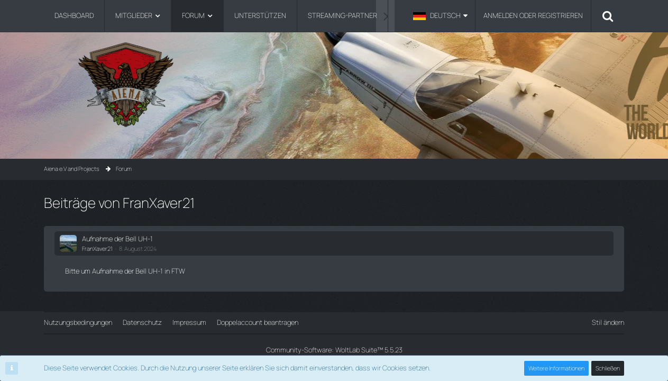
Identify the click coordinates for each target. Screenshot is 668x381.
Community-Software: (334, 350)
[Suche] (607, 16)
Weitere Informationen (556, 368)
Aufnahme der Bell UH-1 (117, 238)
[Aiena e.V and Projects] (334, 84)
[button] (440, 16)
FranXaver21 (97, 248)
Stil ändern (608, 322)
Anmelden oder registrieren (533, 15)
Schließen (608, 368)
